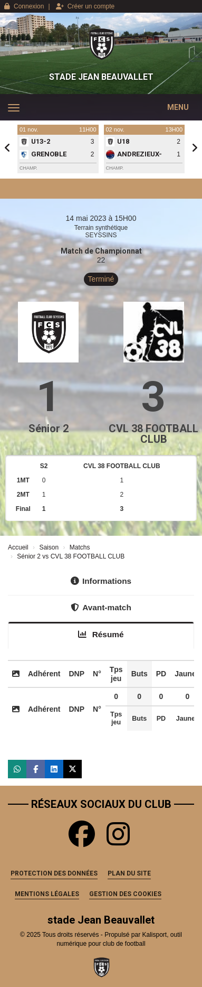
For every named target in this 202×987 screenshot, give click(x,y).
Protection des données (54, 873)
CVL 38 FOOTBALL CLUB (153, 433)
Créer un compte (85, 6)
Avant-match (101, 607)
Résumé (100, 634)
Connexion (24, 6)
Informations (101, 580)
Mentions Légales (47, 894)
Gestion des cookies (125, 894)
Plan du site (129, 873)
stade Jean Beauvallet (101, 77)
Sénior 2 (48, 428)
